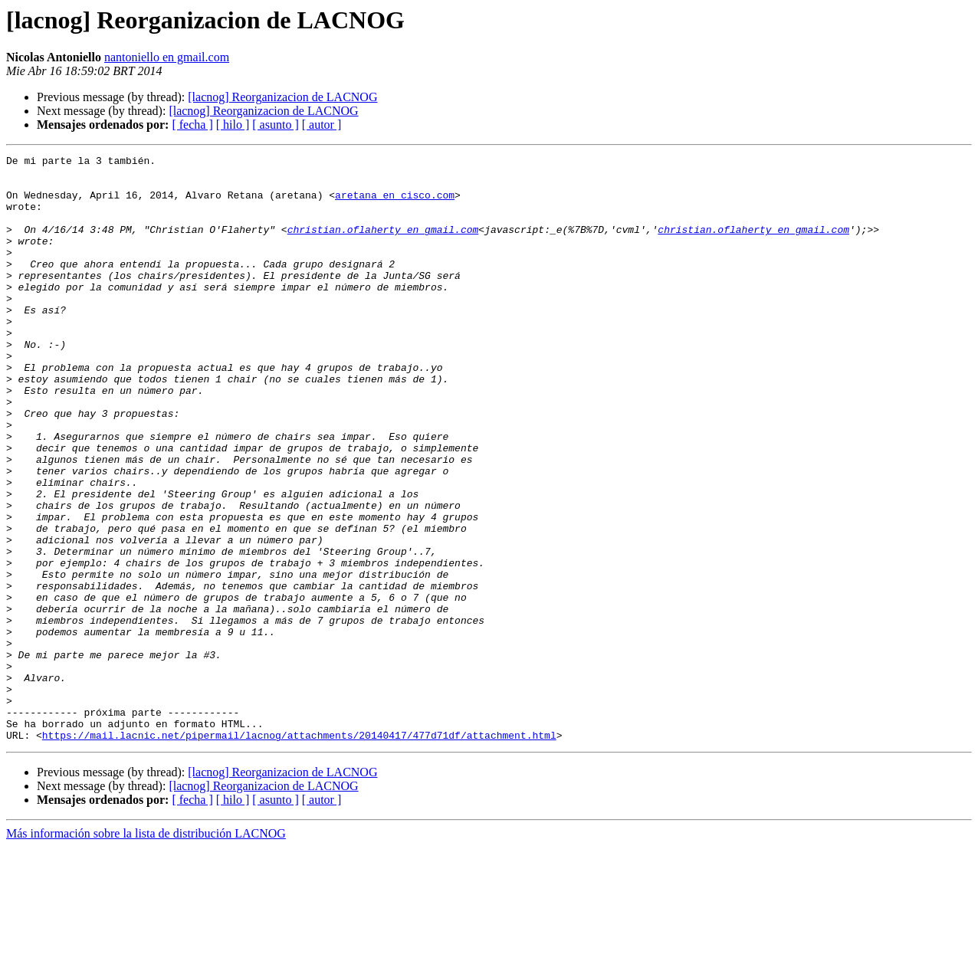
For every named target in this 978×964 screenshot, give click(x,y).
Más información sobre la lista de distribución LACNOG (146, 950)
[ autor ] (322, 124)
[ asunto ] (275, 124)
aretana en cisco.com (395, 204)
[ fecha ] (192, 124)
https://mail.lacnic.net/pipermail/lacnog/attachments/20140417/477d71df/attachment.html (299, 852)
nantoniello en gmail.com (166, 57)
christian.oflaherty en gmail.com (383, 245)
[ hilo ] (233, 124)
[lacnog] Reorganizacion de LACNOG (282, 96)
